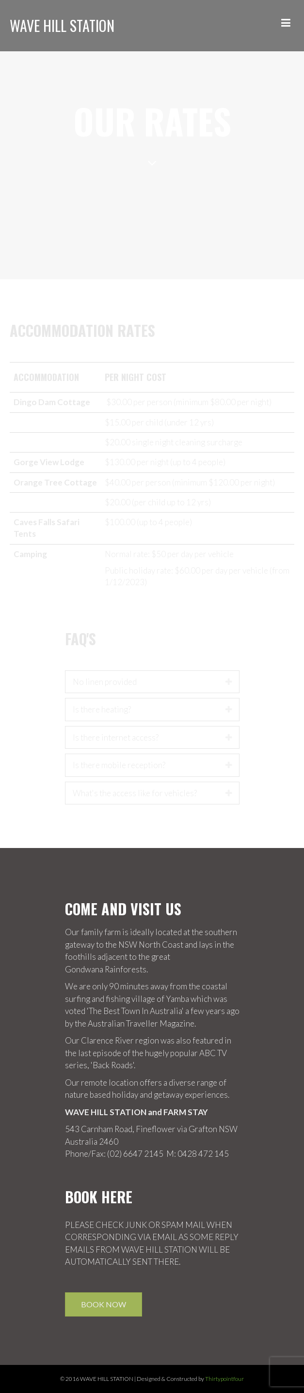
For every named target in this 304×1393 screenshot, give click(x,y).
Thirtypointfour (224, 1378)
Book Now (103, 1304)
